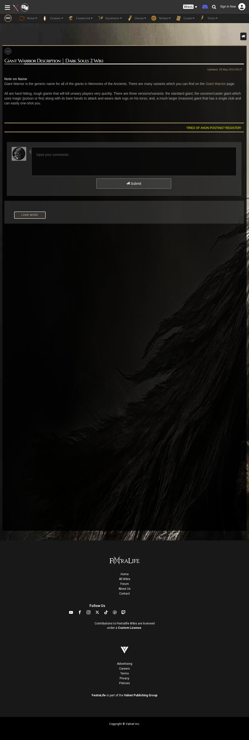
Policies (124, 683)
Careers (124, 668)
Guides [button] (185, 18)
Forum (124, 584)
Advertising (124, 663)
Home (125, 574)
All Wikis (124, 579)
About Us (124, 588)
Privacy (124, 678)
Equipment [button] (110, 18)
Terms (124, 673)
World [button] (161, 18)
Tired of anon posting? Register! (213, 128)
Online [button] (136, 18)
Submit (133, 183)
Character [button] (80, 18)
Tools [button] (208, 18)
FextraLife (99, 695)
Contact (124, 593)
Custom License (129, 628)
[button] (190, 7)
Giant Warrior (215, 84)
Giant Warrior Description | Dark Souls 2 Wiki (53, 61)
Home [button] (28, 18)
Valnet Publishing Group (140, 695)
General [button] (52, 18)
